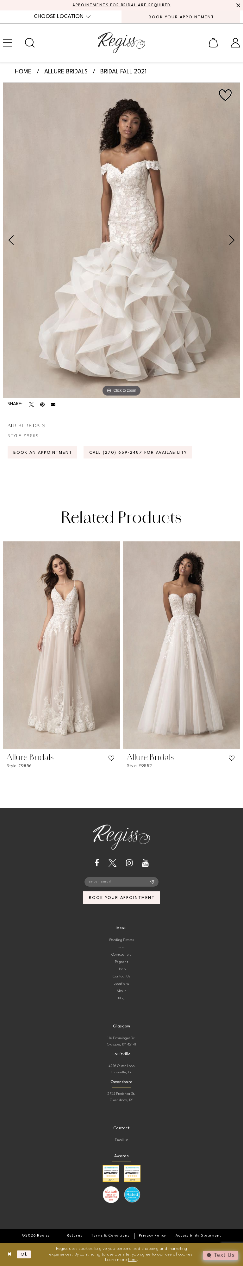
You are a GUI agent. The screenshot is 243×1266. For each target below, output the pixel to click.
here (132, 1259)
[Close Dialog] (10, 1254)
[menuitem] (62, 17)
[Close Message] (237, 5)
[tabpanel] (121, 240)
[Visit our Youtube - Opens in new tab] (145, 863)
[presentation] (61, 645)
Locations (121, 984)
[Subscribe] (152, 882)
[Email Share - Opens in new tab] (53, 404)
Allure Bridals (66, 72)
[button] (213, 43)
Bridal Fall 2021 (123, 72)
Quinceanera (121, 955)
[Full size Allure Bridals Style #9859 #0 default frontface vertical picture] (121, 240)
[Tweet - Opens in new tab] (31, 404)
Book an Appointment (42, 453)
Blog (121, 998)
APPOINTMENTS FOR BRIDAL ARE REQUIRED (121, 5)
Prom (121, 947)
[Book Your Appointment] (181, 16)
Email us (121, 1140)
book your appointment (121, 898)
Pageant (121, 962)
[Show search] (30, 43)
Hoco (121, 969)
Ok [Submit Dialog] (24, 1254)
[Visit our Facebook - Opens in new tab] (97, 863)
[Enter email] (121, 882)
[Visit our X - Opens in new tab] (112, 863)
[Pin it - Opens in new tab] (42, 404)
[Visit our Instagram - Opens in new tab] (129, 863)
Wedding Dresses (121, 940)
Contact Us (121, 976)
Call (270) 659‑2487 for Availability (138, 453)
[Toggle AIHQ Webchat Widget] (220, 1255)
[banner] (121, 42)
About (121, 991)
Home (23, 72)
